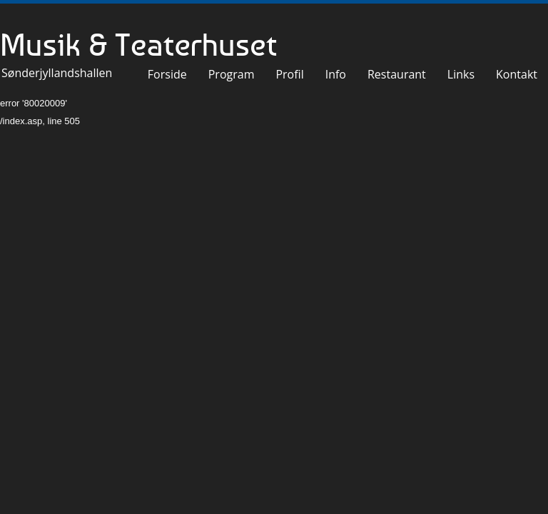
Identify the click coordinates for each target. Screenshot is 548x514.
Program (231, 74)
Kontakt (516, 74)
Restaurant (396, 74)
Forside (167, 74)
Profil (289, 74)
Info (335, 74)
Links (461, 74)
